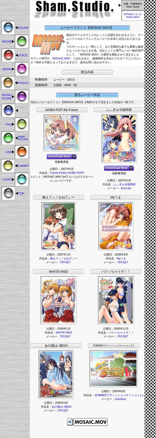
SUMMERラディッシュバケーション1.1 (119, 395)
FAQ (9, 124)
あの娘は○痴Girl (62, 406)
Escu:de (126, 188)
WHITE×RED (64, 332)
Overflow (120, 399)
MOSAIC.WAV (61, 58)
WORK (7, 69)
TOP (21, 193)
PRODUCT (23, 83)
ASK (9, 152)
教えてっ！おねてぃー (64, 258)
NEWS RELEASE (23, 138)
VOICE (22, 55)
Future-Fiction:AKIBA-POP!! (67, 172)
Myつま (121, 258)
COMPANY (23, 166)
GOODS (7, 179)
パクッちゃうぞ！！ (121, 332)
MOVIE (7, 41)
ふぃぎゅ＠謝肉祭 (125, 184)
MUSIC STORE (6, 96)
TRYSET (65, 262)
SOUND (23, 27)
